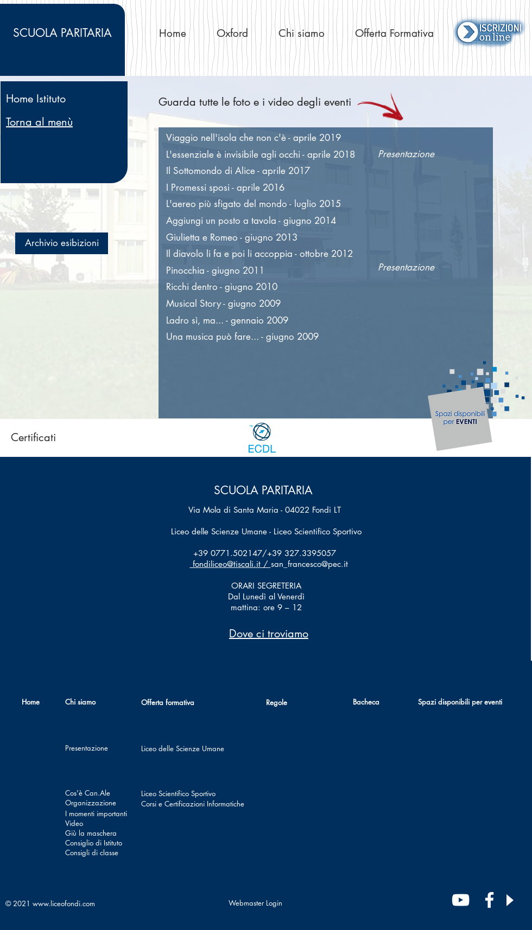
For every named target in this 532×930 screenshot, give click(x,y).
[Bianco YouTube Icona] (460, 899)
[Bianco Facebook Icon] (489, 899)
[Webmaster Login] (255, 902)
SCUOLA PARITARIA (263, 490)
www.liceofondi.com (64, 903)
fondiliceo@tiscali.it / (230, 564)
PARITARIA (62, 32)
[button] (61, 243)
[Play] (509, 900)
